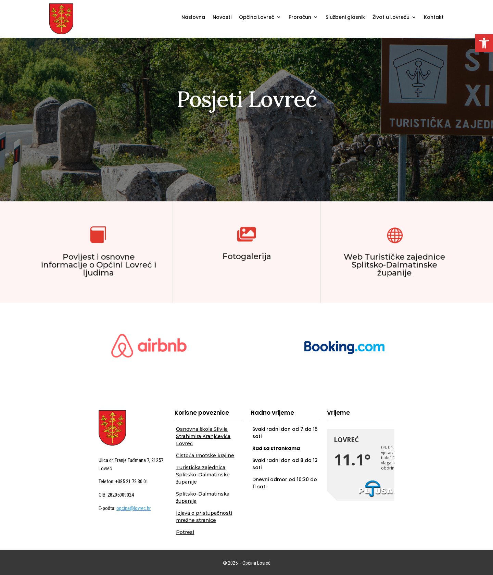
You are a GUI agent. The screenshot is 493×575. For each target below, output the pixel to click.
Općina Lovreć (256, 18)
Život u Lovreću (390, 18)
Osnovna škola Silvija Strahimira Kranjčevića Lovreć (203, 436)
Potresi (185, 532)
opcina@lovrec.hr (133, 508)
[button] (484, 43)
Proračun (300, 18)
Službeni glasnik (345, 18)
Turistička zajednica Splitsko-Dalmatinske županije (203, 474)
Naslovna (193, 18)
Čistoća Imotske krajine (205, 455)
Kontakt (434, 18)
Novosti (222, 18)
